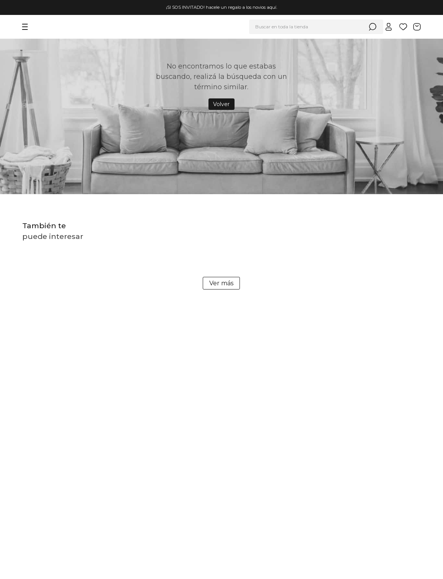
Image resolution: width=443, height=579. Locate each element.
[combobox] (316, 27)
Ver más (221, 283)
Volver (221, 104)
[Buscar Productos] (372, 26)
